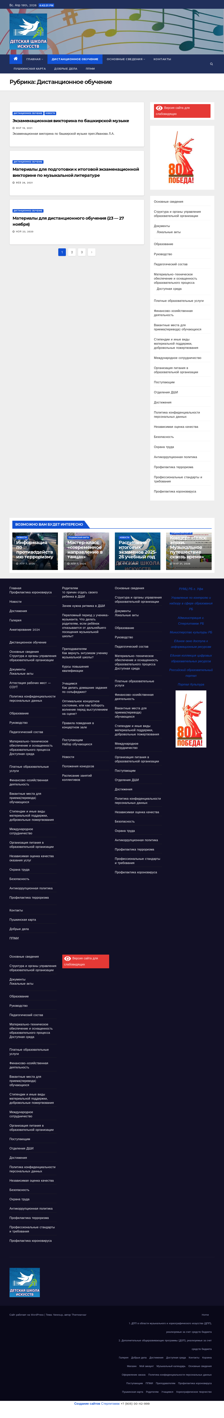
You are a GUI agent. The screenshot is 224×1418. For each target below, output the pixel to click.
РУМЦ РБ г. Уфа (191, 589)
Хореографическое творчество (194, 1391)
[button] (211, 64)
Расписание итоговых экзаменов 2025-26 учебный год (138, 550)
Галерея (15, 620)
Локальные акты (169, 232)
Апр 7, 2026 (27, 563)
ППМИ (90, 68)
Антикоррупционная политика (175, 457)
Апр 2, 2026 (130, 563)
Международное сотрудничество (177, 358)
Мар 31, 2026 (181, 563)
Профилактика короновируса (175, 491)
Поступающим (164, 382)
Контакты (162, 59)
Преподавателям (74, 649)
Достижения (162, 402)
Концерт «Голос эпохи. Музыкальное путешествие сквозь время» (188, 547)
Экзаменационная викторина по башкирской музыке (71, 120)
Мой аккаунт (146, 1366)
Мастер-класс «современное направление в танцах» (84, 550)
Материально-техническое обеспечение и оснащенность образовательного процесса (175, 279)
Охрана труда (164, 447)
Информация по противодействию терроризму (34, 550)
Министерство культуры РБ (191, 632)
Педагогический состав (171, 264)
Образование (163, 244)
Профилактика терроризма (173, 467)
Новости (50, 113)
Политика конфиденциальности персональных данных (180, 1374)
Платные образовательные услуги (179, 301)
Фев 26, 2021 (24, 182)
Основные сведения (126, 59)
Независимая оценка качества (176, 427)
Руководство (163, 254)
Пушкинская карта (30, 68)
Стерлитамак (97, 1403)
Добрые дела (65, 68)
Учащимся (69, 683)
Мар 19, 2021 (24, 128)
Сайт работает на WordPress (26, 1314)
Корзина (207, 1357)
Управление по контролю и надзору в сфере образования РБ (191, 603)
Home (205, 1314)
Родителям (70, 588)
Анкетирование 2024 (24, 629)
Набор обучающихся (77, 744)
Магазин (131, 1366)
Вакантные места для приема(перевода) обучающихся (25, 798)
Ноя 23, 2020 (25, 231)
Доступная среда (169, 289)
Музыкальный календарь (171, 1366)
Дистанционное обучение (75, 59)
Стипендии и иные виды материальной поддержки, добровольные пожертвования (176, 344)
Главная (34, 59)
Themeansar (79, 1314)
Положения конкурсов (78, 766)
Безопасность (164, 437)
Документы (162, 226)
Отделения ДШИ (166, 392)
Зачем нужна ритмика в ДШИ (83, 606)
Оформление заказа (134, 1374)
